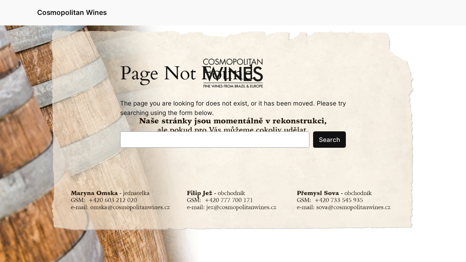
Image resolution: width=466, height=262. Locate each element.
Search (329, 139)
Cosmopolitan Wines (72, 12)
